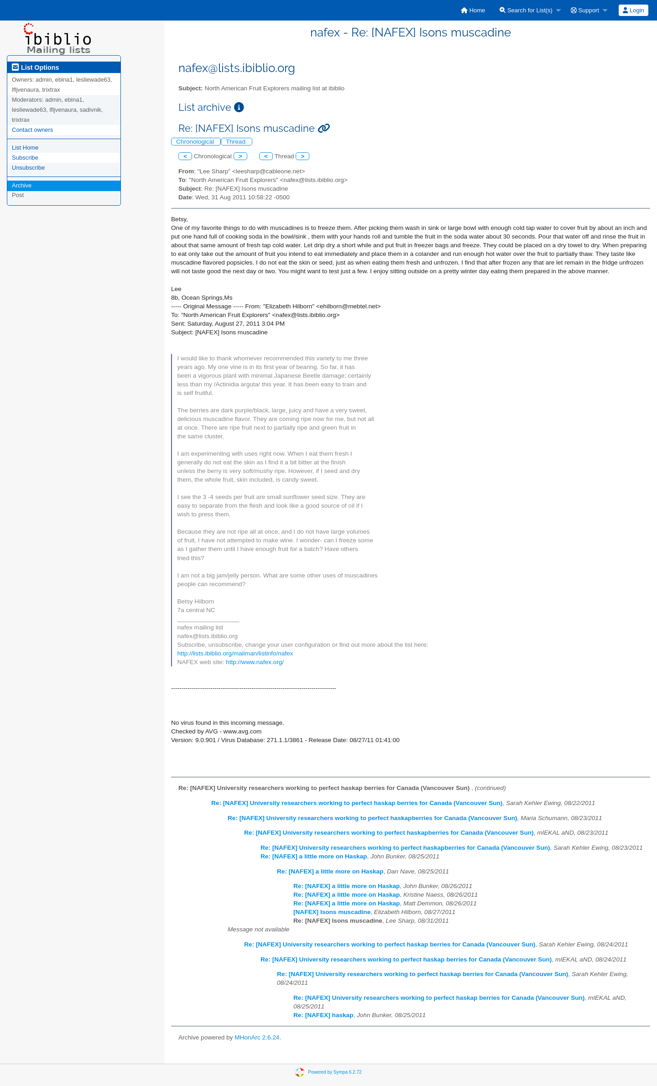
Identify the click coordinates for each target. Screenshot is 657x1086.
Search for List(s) (526, 10)
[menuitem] (473, 10)
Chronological (196, 141)
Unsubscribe (28, 167)
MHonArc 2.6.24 (257, 1037)
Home (473, 10)
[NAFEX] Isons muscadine (331, 912)
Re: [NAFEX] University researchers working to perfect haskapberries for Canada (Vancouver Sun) (372, 818)
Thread (236, 141)
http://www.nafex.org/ (255, 662)
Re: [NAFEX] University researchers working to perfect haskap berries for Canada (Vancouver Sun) (356, 803)
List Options (35, 67)
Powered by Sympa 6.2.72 (334, 1071)
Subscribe (25, 157)
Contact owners (32, 129)
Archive (21, 185)
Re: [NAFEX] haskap (323, 1015)
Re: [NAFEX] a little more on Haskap (314, 856)
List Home (25, 147)
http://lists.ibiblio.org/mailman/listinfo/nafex (235, 653)
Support (585, 10)
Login (633, 10)
